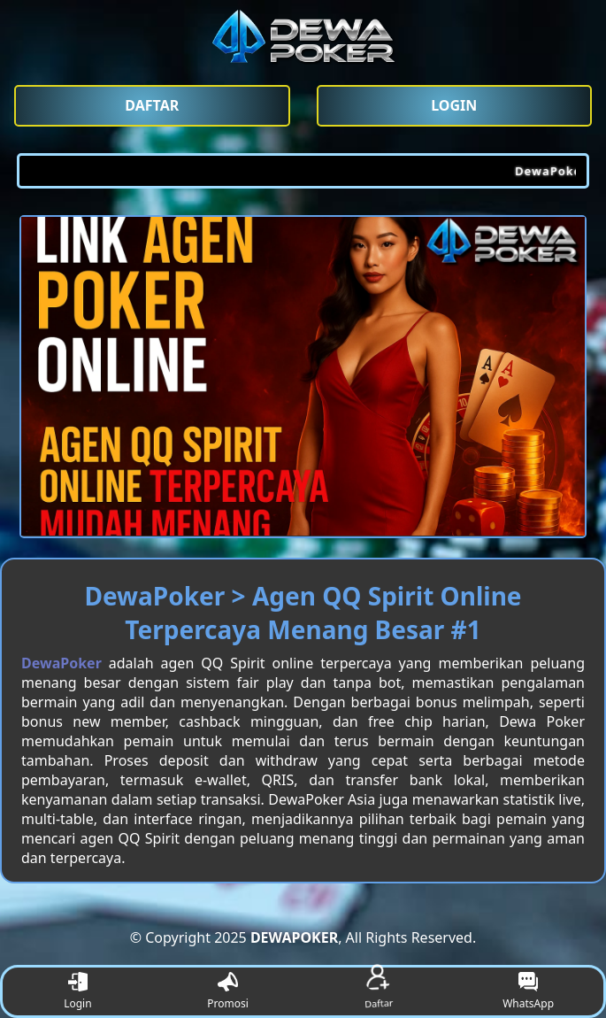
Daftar (378, 991)
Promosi (228, 992)
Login (77, 992)
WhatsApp (528, 992)
